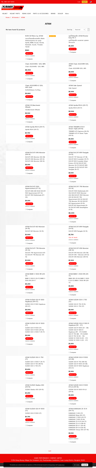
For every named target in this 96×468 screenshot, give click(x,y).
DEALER (60, 14)
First (46, 451)
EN (92, 2)
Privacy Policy (52, 464)
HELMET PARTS (15, 14)
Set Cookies (77, 464)
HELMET (5, 14)
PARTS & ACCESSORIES (41, 14)
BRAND (53, 14)
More (67, 14)
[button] (71, 13)
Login (78, 2)
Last (49, 451)
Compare (30, 59)
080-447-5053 (9, 2)
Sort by (70, 30)
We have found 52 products (15, 30)
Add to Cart (29, 53)
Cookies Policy (61, 464)
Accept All (84, 464)
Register (85, 2)
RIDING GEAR (26, 14)
